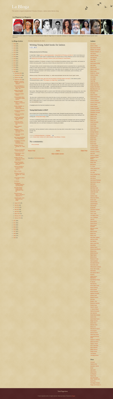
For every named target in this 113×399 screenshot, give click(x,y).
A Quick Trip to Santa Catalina (19, 94)
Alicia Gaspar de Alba (95, 63)
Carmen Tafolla (93, 104)
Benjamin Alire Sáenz (95, 86)
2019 (14, 58)
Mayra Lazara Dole (94, 243)
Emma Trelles (93, 139)
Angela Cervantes (94, 83)
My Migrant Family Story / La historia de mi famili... (19, 103)
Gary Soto (92, 153)
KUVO (91, 368)
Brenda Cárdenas (94, 90)
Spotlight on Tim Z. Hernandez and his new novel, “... (19, 131)
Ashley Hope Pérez (94, 85)
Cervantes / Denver (94, 366)
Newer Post (31, 151)
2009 (14, 227)
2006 (14, 233)
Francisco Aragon (94, 147)
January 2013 (18, 218)
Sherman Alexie (93, 324)
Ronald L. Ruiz (93, 301)
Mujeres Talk (93, 375)
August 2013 (17, 203)
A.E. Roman (93, 43)
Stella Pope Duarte (94, 334)
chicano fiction (36, 137)
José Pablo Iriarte (94, 188)
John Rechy (93, 178)
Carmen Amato (93, 98)
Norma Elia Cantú (94, 264)
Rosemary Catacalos (95, 303)
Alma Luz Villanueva (94, 69)
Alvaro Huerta (93, 71)
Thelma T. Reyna (94, 343)
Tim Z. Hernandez (94, 345)
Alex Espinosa (93, 57)
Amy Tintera (93, 77)
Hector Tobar (93, 162)
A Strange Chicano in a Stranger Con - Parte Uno (19, 174)
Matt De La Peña (94, 239)
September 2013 (18, 79)
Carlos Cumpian (93, 94)
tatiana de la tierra (94, 341)
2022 (14, 52)
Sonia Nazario (93, 330)
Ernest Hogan (93, 143)
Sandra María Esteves (95, 315)
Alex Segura (93, 59)
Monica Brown (93, 257)
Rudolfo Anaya (93, 305)
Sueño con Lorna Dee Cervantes (19, 114)
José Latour (93, 184)
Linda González (93, 201)
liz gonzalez (93, 207)
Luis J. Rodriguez (94, 217)
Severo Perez (93, 322)
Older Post (84, 151)
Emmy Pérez (93, 141)
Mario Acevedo (93, 231)
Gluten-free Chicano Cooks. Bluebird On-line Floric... (19, 163)
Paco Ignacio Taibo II (95, 272)
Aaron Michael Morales (95, 47)
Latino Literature (49, 137)
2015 (14, 67)
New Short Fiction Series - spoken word (95, 378)
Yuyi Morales (93, 353)
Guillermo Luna (93, 160)
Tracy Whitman (57, 137)
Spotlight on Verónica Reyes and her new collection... (19, 82)
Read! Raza (93, 381)
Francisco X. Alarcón (94, 151)
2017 (14, 63)
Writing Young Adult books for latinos (18, 91)
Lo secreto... (17, 181)
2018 (14, 60)
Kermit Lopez (93, 199)
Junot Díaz (92, 193)
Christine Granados (94, 108)
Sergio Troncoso (94, 320)
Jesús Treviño (93, 170)
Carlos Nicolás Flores (95, 96)
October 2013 (18, 77)
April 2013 (17, 211)
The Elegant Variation (95, 382)
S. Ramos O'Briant (94, 309)
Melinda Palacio (93, 247)
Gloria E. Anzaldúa (94, 155)
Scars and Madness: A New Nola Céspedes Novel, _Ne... (19, 87)
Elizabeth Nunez (94, 135)
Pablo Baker (93, 270)
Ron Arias (92, 299)
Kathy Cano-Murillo (94, 197)
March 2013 (17, 213)
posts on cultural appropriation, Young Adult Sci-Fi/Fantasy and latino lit (56, 55)
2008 (14, 229)
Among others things (40, 116)
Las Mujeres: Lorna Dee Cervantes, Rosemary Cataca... (19, 142)
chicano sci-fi (43, 137)
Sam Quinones (93, 313)
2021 (14, 54)
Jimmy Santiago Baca (95, 174)
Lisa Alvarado (93, 205)
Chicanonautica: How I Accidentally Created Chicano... (19, 98)
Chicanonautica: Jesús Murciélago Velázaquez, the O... (19, 154)
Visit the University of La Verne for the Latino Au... (19, 168)
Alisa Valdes (93, 65)
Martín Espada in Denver (18, 127)
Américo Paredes (94, 75)
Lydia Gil (92, 219)
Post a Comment (35, 144)
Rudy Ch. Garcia (94, 307)
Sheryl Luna (93, 326)
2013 (14, 71)
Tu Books (63, 137)
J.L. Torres (92, 166)
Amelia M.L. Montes (94, 73)
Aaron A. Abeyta (93, 45)
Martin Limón (93, 235)
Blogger (73, 396)
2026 (14, 43)
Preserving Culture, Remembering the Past (18, 123)
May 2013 (17, 209)
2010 (14, 224)
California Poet (93, 364)
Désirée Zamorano (94, 128)
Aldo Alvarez (93, 53)
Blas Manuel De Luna (95, 88)
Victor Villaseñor (94, 347)
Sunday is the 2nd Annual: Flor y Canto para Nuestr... (19, 159)
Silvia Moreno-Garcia (95, 328)
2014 (14, 69)
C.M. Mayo (92, 92)
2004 (14, 237)
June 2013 (17, 207)
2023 (14, 50)
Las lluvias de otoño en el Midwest (19, 111)
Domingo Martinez (94, 131)
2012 (14, 220)
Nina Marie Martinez (94, 262)
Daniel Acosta (93, 116)
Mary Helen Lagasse (94, 237)
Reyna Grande (93, 289)
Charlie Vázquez (94, 106)
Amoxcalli (92, 362)
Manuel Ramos (93, 223)
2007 (14, 231)
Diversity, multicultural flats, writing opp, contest (19, 118)
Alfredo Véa (93, 61)
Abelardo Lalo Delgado (95, 49)
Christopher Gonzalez (95, 112)
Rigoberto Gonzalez (94, 293)
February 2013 (18, 215)
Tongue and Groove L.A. (95, 384)
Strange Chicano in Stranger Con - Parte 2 (19, 146)
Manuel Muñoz (93, 221)
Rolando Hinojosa (94, 297)
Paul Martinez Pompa (95, 279)
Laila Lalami (93, 369)
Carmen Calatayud (94, 100)
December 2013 (18, 73)
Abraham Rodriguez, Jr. (95, 51)
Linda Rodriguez (94, 203)
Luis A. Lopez (93, 213)
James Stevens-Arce (95, 168)
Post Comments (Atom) (39, 158)
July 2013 (17, 205)
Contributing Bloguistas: (39, 135)
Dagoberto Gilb (93, 114)
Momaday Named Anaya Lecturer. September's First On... (18, 189)
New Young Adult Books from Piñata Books (19, 138)
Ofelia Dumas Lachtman (95, 266)
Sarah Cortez (93, 317)
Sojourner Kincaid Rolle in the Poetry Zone (19, 150)
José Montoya (93, 186)
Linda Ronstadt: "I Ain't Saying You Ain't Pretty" (19, 199)
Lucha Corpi (93, 211)
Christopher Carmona (95, 110)
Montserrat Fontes (94, 259)
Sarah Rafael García (94, 319)
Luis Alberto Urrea (94, 215)
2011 (14, 222)
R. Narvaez (92, 281)
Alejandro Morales (94, 55)
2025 (14, 45)
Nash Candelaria (94, 261)
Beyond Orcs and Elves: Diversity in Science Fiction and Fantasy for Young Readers (51, 58)
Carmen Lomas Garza (95, 102)
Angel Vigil (92, 81)
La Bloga (20, 6)
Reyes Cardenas (94, 287)
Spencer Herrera (94, 332)
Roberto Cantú (93, 295)
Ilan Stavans (93, 164)
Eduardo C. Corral (94, 133)
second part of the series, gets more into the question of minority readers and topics (51, 78)
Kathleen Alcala (93, 195)
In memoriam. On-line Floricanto (19, 134)
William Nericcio (93, 349)
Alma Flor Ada (93, 67)
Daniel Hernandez (94, 122)
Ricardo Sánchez (94, 291)
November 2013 (18, 75)
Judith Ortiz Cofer (94, 191)
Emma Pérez (93, 137)
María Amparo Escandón (93, 226)
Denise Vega (93, 126)
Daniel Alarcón (93, 118)
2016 (14, 65)
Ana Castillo (93, 79)
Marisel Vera (93, 233)
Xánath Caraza (93, 351)
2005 (14, 235)
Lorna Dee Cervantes (95, 209)
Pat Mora (92, 274)
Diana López (93, 130)
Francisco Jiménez (94, 149)
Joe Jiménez (93, 176)
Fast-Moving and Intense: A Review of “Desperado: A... (19, 194)
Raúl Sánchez (93, 283)
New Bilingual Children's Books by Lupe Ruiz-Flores (19, 184)
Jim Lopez (92, 172)
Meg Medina (93, 245)
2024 (14, 48)
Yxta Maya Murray (94, 355)
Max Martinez (93, 241)
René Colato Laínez (94, 285)
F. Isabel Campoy (94, 145)
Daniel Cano (93, 120)
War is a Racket (17, 171)
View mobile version (57, 154)
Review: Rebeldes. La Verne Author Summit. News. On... (19, 107)
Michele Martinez (94, 253)
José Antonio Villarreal (95, 182)
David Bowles (93, 124)
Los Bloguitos (93, 373)
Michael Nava (93, 251)
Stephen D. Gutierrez (95, 339)
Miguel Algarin (93, 255)
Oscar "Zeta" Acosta (94, 268)
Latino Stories (93, 372)
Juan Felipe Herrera (94, 190)
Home (58, 151)
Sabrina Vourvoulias (94, 311)
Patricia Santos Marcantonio (93, 277)
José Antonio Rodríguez (95, 180)
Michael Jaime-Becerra (95, 249)
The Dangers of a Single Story (50, 80)
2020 (14, 56)
